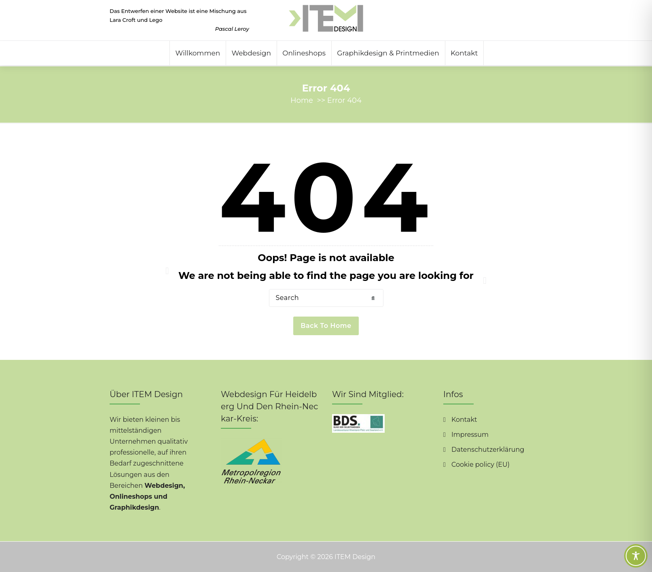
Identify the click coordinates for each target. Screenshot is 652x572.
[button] (373, 298)
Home (301, 100)
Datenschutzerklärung (487, 449)
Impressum (470, 434)
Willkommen (198, 53)
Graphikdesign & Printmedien (388, 53)
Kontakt (464, 53)
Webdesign (251, 53)
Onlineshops (304, 53)
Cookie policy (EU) (480, 464)
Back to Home (326, 326)
